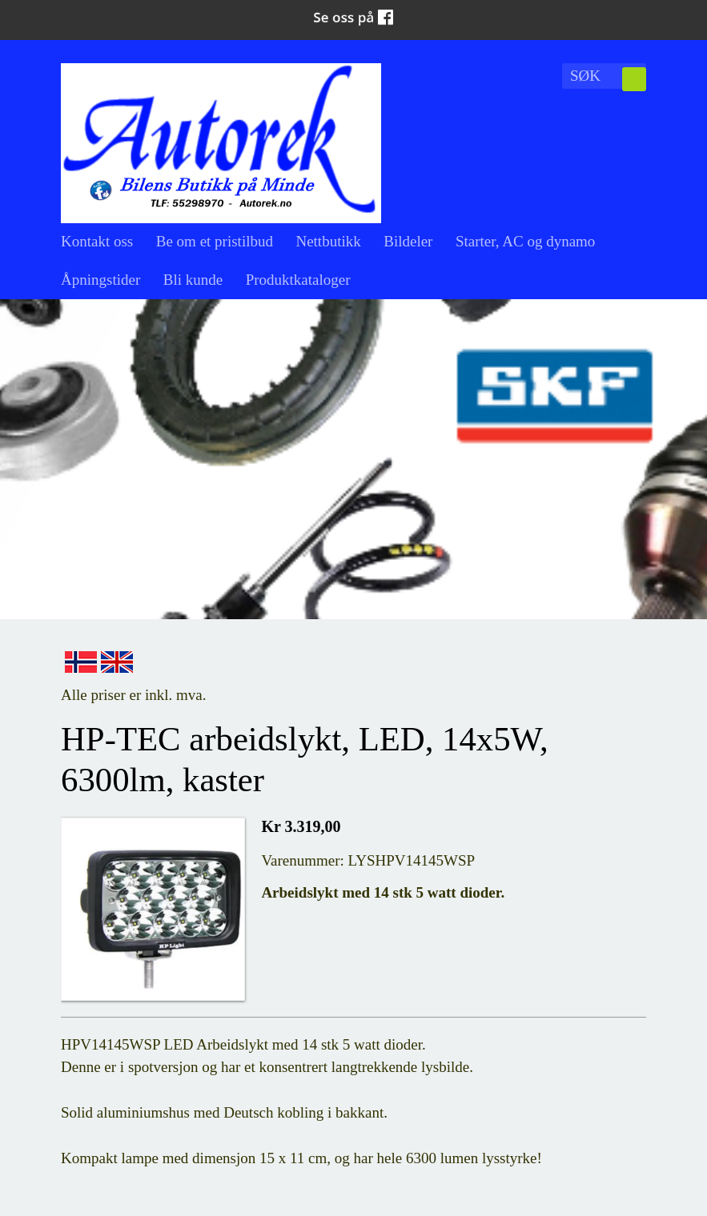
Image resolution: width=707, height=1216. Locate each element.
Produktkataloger (298, 279)
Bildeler (408, 241)
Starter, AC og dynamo (525, 241)
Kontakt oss (97, 241)
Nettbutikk (327, 241)
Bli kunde (193, 279)
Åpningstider (100, 279)
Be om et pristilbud (214, 241)
